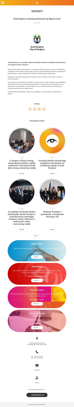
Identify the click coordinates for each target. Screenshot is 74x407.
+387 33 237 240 (38, 356)
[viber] (44, 109)
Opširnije (21, 173)
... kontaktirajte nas (37, 395)
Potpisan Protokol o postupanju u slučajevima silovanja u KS (52, 214)
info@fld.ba (37, 370)
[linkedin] (39, 109)
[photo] (37, 42)
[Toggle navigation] (37, 3)
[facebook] (30, 109)
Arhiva (37, 235)
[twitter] (34, 109)
